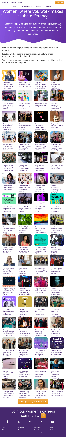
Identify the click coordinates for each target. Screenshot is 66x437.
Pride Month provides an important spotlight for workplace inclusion (56, 107)
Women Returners (7, 432)
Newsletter (21, 427)
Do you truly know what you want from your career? (57, 125)
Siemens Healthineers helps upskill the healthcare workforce (56, 251)
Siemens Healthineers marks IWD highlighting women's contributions (9, 230)
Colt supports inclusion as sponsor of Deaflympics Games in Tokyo (56, 313)
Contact (52, 429)
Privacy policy (37, 427)
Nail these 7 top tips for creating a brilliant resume (57, 166)
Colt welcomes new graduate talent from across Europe (57, 393)
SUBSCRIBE (59, 2)
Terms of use (37, 429)
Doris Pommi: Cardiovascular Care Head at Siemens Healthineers (55, 374)
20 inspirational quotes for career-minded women (8, 187)
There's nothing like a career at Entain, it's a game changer (25, 84)
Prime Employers (6, 429)
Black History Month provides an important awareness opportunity (24, 271)
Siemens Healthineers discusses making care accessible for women (24, 333)
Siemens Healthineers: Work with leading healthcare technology (8, 374)
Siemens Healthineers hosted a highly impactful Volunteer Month (40, 127)
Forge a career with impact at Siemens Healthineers (41, 290)
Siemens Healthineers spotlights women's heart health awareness (56, 189)
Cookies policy (38, 432)
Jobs (3, 427)
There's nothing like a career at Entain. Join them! (41, 105)
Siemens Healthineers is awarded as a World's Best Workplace (23, 313)
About (51, 427)
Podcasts (20, 429)
